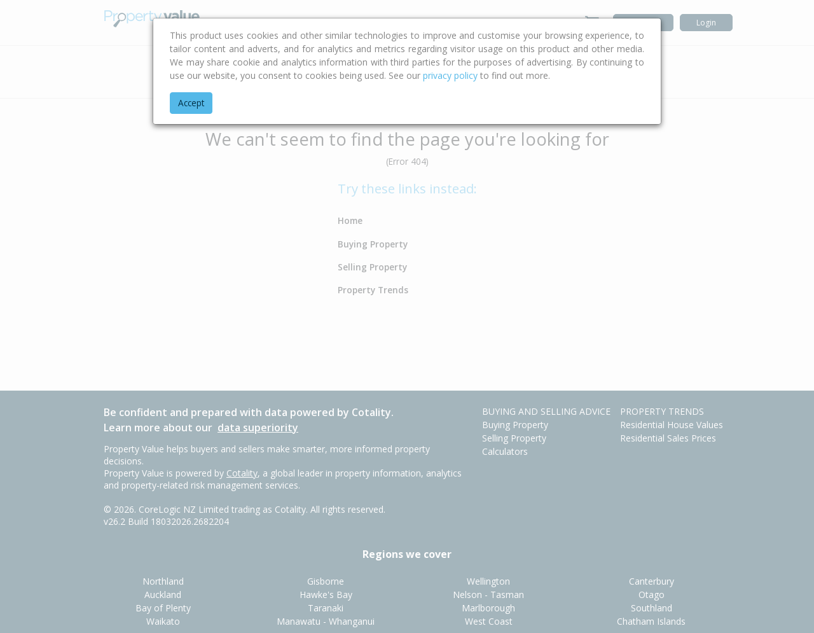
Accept (191, 103)
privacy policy (450, 75)
